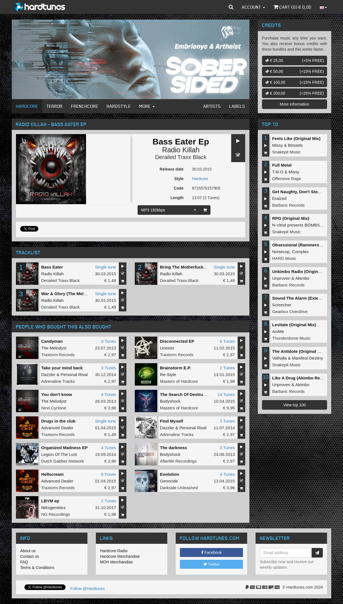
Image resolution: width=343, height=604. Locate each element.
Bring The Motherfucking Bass (190, 267)
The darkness (173, 447)
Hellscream (52, 474)
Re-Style (168, 374)
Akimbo (302, 278)
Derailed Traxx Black (180, 157)
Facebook (211, 552)
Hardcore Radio (114, 551)
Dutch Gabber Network (62, 461)
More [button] (147, 106)
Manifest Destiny (307, 358)
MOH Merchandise (116, 562)
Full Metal (281, 165)
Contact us (29, 556)
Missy (277, 145)
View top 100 (294, 405)
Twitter (211, 564)
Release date (172, 169)
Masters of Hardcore (179, 381)
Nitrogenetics (53, 507)
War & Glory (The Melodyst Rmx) (73, 293)
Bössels (295, 145)
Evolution (169, 474)
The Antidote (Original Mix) (299, 351)
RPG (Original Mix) (290, 218)
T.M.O (277, 171)
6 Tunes (227, 341)
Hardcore (27, 106)
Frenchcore (84, 106)
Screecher (281, 304)
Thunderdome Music (291, 338)
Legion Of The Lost (59, 454)
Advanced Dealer (57, 427)
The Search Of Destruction (186, 394)
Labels (237, 106)
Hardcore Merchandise (120, 556)
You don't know (56, 394)
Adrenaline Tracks (58, 381)
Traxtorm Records (58, 354)
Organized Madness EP (64, 447)
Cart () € (292, 7)
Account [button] (253, 7)
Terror (55, 106)
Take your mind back (62, 367)
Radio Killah (180, 150)
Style (179, 178)
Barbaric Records (288, 205)
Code (179, 188)
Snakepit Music (286, 152)
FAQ (24, 562)
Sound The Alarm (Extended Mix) (305, 298)
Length (177, 197)
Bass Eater (52, 267)
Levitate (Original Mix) (294, 324)
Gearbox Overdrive (290, 311)
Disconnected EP (177, 341)
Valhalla (279, 358)
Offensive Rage (286, 178)
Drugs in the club (58, 421)
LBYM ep (50, 500)
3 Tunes (108, 341)
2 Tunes (227, 367)
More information (294, 104)
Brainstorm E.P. (175, 367)
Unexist (167, 348)
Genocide (169, 481)
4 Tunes (108, 394)
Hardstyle (119, 106)
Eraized (279, 198)
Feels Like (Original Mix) (296, 138)
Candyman (52, 341)
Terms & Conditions (37, 567)
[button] (231, 7)
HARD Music (284, 258)
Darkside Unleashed (179, 487)
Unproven (281, 278)
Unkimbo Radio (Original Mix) (301, 271)
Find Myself (171, 421)
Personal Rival (74, 374)
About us (28, 551)
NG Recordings (55, 514)
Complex (300, 251)
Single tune (105, 267)
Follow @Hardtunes (87, 588)
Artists (212, 106)
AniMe (278, 331)
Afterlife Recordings (178, 461)
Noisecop (281, 251)
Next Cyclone (53, 407)
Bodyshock (170, 401)
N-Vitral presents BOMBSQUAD (302, 225)
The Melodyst (53, 348)
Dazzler (48, 374)
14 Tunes (226, 394)
